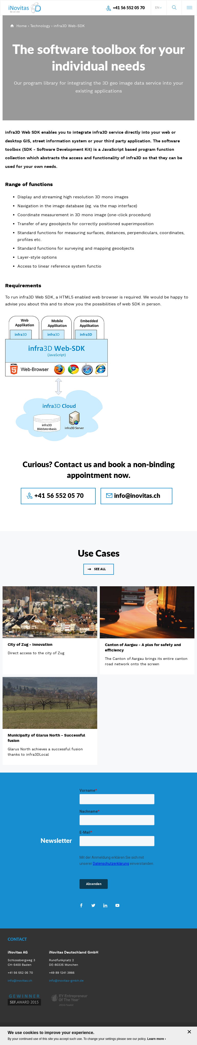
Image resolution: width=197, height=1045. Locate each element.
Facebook (81, 905)
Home (21, 26)
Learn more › (156, 1039)
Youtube (117, 905)
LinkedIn (105, 905)
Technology (40, 26)
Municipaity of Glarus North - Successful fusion (46, 738)
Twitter (93, 905)
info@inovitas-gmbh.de (66, 980)
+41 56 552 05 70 (129, 7)
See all (100, 569)
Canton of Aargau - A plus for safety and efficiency (143, 647)
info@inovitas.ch (137, 495)
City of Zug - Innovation (30, 644)
